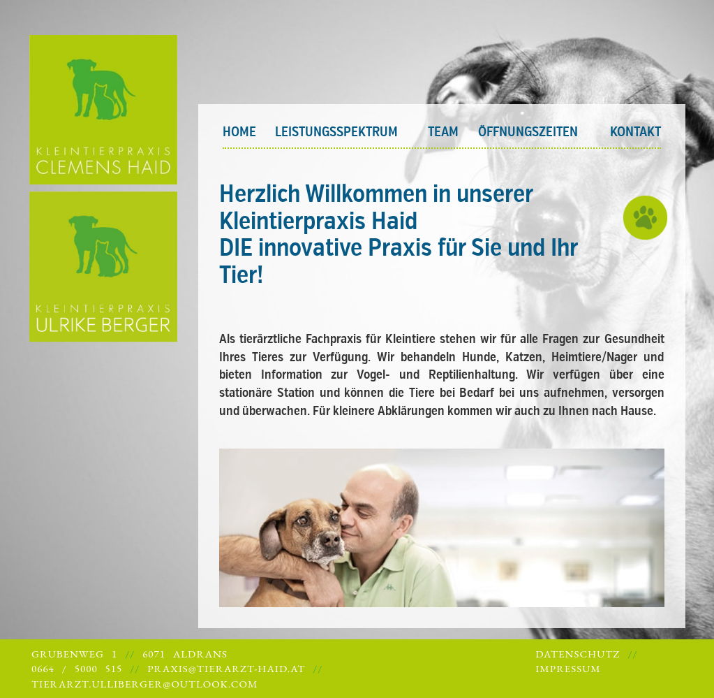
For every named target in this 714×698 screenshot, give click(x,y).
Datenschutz (577, 653)
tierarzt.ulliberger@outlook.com (144, 683)
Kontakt (635, 132)
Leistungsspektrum (336, 132)
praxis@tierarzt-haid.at (226, 668)
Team (443, 132)
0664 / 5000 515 (76, 668)
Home (239, 132)
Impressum (568, 668)
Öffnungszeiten (528, 132)
